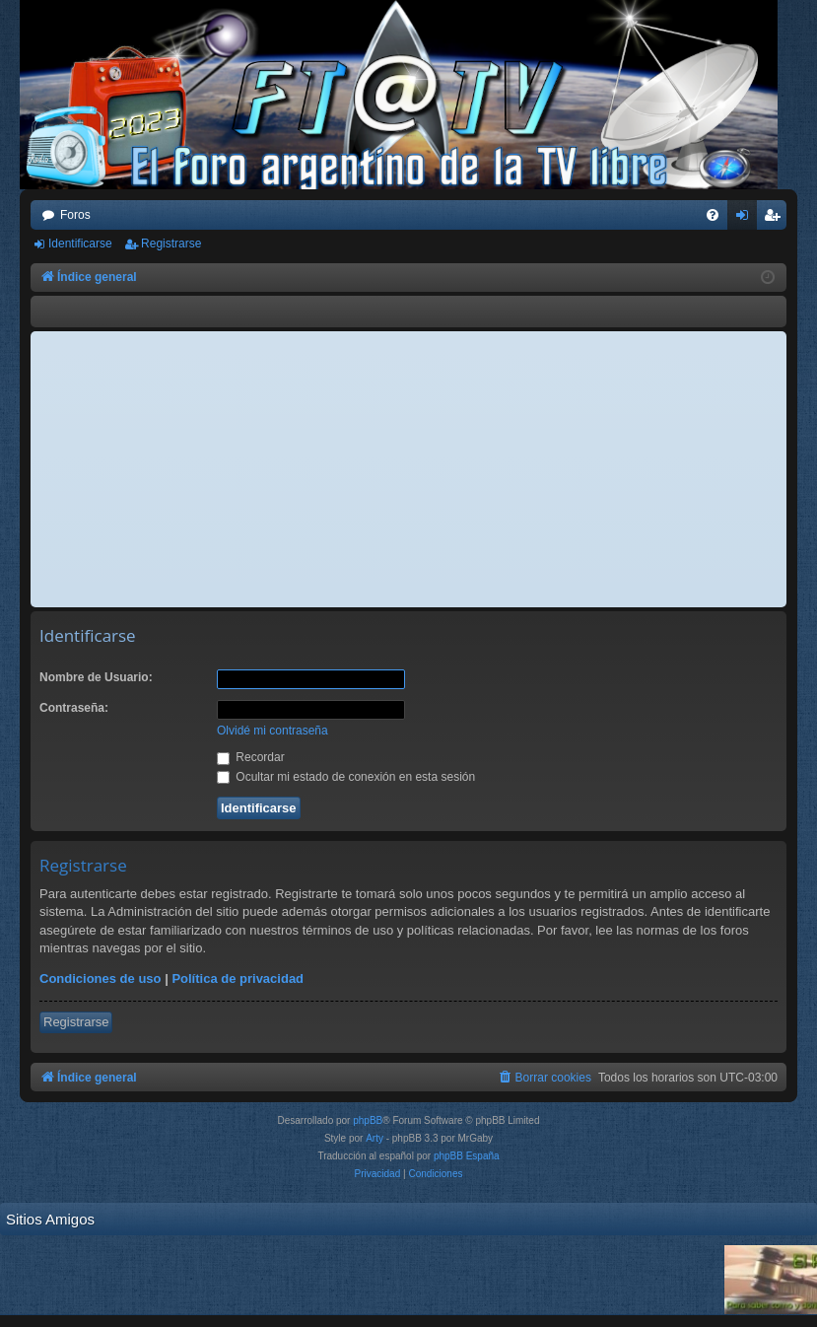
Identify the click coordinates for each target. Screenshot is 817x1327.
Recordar (251, 757)
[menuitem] (712, 215)
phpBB (367, 1120)
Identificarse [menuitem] (746, 219)
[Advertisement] (408, 469)
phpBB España (467, 1156)
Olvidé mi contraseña (272, 730)
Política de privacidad (237, 978)
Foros (75, 215)
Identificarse (80, 243)
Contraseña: (73, 708)
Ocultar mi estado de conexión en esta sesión (346, 777)
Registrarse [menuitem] (776, 219)
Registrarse (171, 243)
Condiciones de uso (100, 978)
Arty (374, 1138)
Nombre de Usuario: (96, 677)
